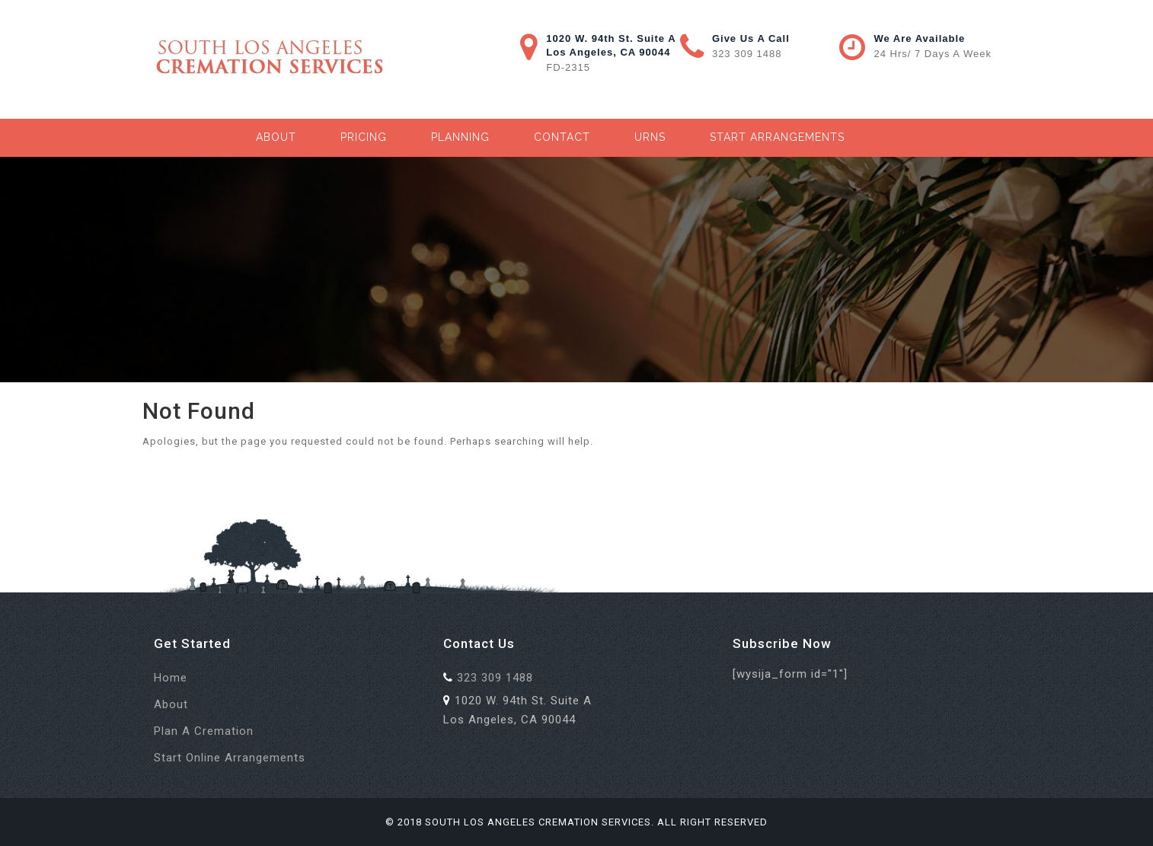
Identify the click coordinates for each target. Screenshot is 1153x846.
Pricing (363, 137)
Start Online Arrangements (229, 758)
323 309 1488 (747, 53)
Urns (650, 137)
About (276, 137)
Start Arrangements (777, 137)
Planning (460, 137)
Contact (562, 137)
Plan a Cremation (204, 731)
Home (170, 678)
